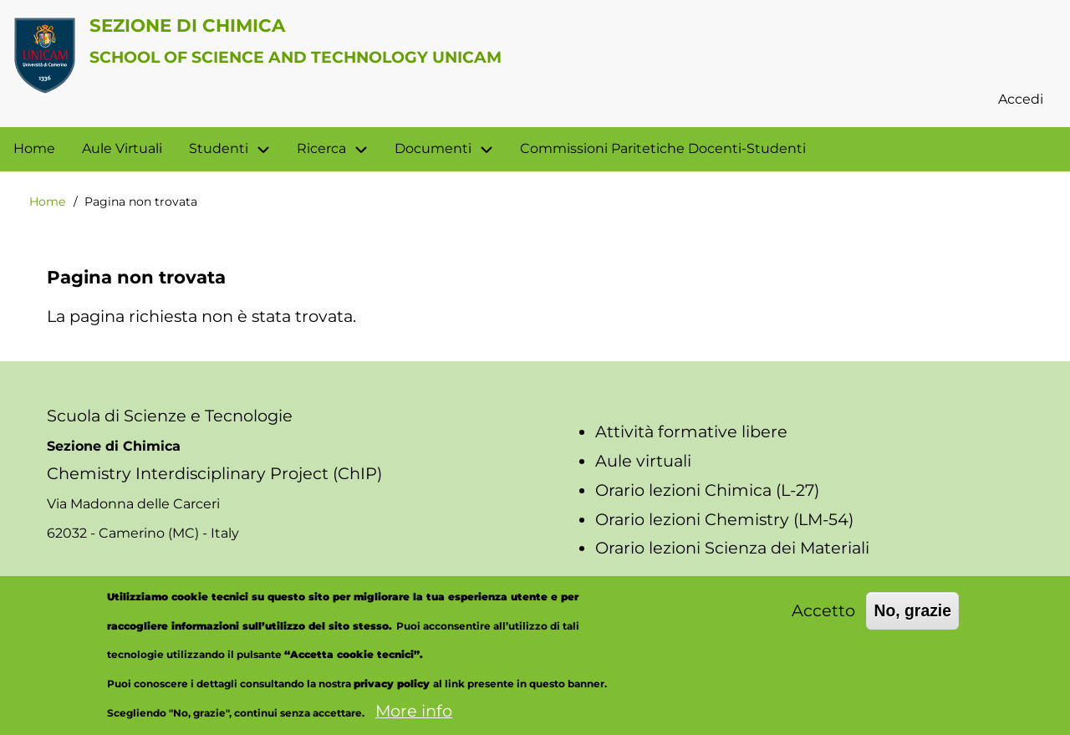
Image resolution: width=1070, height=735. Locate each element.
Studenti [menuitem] (218, 148)
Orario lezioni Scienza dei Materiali (732, 548)
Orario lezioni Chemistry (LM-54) (724, 519)
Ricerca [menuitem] (339, 149)
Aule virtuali (643, 461)
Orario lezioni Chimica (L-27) (707, 490)
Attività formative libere (691, 431)
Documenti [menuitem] (433, 148)
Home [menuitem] (34, 148)
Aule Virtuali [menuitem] (122, 148)
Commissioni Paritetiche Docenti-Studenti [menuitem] (663, 148)
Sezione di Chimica (187, 25)
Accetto (823, 625)
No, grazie (912, 624)
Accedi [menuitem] (1020, 99)
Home (47, 201)
